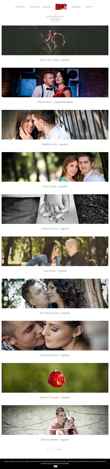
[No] (107, 464)
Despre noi (76, 6)
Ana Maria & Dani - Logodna (55, 312)
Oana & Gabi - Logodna (55, 186)
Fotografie (20, 6)
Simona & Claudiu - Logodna (55, 397)
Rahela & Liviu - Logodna (55, 144)
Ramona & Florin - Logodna (55, 355)
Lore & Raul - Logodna (55, 270)
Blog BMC (47, 7)
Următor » (59, 449)
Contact (89, 6)
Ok (56, 466)
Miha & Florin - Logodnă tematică (55, 101)
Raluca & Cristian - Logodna (55, 59)
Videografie (35, 7)
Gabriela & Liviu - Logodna (55, 228)
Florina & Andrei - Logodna (55, 439)
